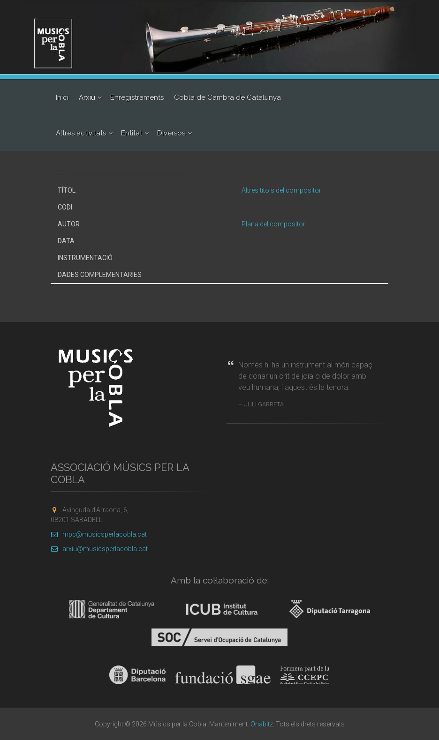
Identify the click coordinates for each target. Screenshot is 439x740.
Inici (62, 97)
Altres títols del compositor (281, 190)
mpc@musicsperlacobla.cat (99, 534)
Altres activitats (81, 133)
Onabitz (261, 724)
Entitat (131, 133)
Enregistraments (137, 97)
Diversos (171, 133)
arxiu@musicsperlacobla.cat (99, 549)
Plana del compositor (273, 224)
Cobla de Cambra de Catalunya (227, 97)
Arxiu (87, 97)
